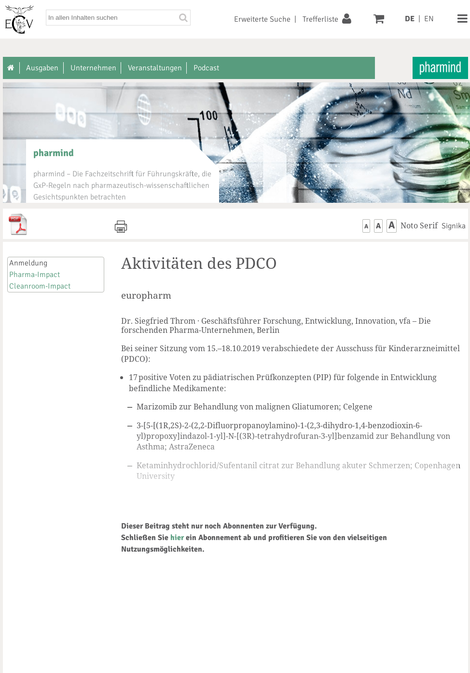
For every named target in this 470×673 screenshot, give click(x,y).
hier (177, 537)
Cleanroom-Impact (39, 286)
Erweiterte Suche (262, 19)
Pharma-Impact (34, 274)
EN (429, 19)
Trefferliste (320, 19)
